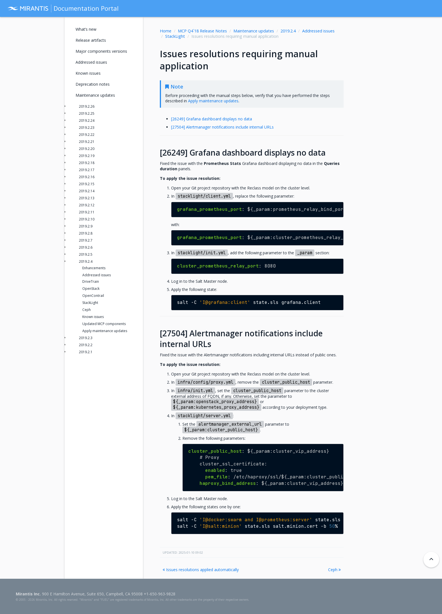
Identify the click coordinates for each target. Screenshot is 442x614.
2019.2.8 (85, 233)
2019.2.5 (85, 254)
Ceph (334, 569)
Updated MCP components (104, 323)
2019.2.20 (86, 148)
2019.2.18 (86, 162)
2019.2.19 (86, 155)
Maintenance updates (253, 31)
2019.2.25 (86, 113)
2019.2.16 (86, 177)
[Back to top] (431, 559)
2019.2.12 (86, 205)
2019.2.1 (85, 352)
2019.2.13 (86, 198)
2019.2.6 (85, 247)
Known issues (88, 73)
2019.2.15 (86, 184)
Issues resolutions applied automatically (201, 569)
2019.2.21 (86, 141)
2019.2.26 (86, 106)
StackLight (175, 36)
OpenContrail (93, 295)
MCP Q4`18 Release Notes (202, 31)
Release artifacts (91, 40)
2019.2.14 (86, 191)
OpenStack (91, 288)
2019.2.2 (85, 345)
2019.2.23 (86, 127)
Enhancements (93, 268)
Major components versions (101, 51)
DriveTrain (90, 281)
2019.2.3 (85, 337)
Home (165, 31)
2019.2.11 (86, 212)
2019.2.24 (86, 120)
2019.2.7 (85, 240)
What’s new (86, 29)
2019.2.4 (288, 31)
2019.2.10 (86, 219)
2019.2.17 (86, 169)
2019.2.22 (86, 134)
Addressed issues (318, 31)
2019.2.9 (85, 226)
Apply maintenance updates (104, 330)
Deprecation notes (93, 84)
